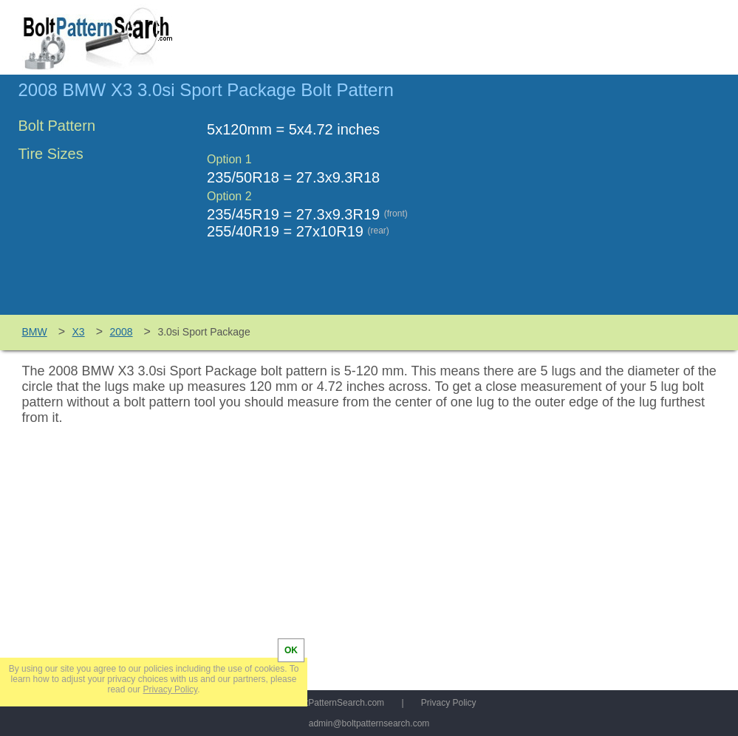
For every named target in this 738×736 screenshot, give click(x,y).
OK (291, 650)
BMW (34, 332)
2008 (120, 332)
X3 (78, 332)
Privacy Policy (448, 703)
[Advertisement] (596, 201)
